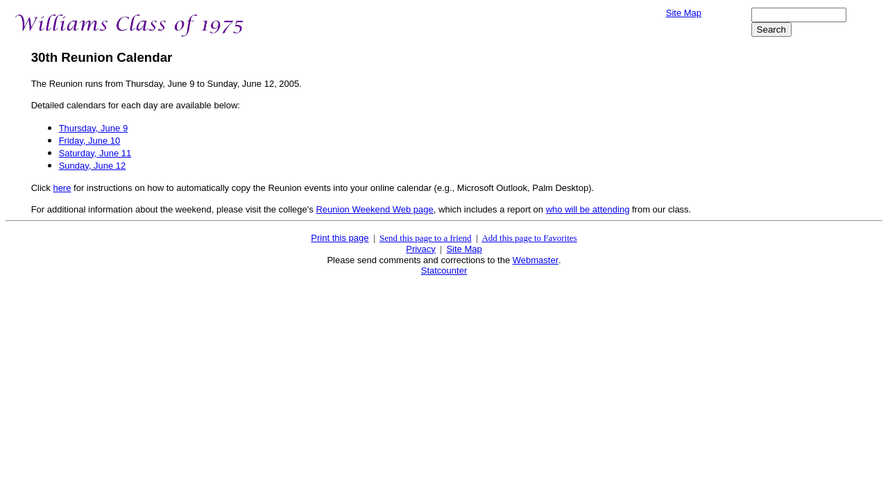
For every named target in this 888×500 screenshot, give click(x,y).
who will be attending (588, 209)
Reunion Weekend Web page (374, 209)
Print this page (339, 238)
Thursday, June (93, 128)
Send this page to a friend (425, 238)
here (62, 188)
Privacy (421, 249)
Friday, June (90, 140)
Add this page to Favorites (529, 238)
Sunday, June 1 (92, 165)
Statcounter (444, 270)
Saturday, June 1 (95, 153)
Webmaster (535, 260)
